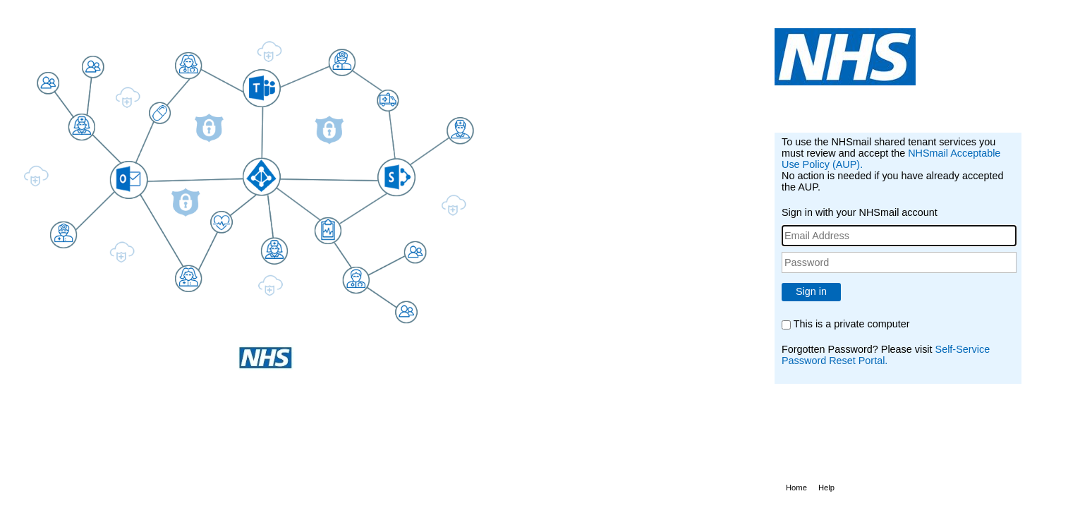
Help (826, 487)
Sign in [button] (811, 291)
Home (796, 487)
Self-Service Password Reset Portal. (886, 355)
